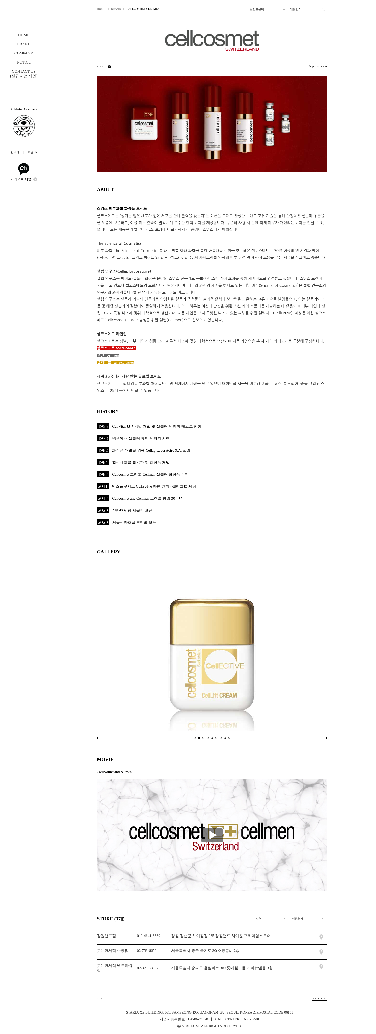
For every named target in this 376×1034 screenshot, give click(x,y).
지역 (258, 918)
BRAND (23, 44)
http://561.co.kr (318, 66)
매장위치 (321, 937)
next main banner (326, 738)
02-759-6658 (146, 951)
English (32, 152)
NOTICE (24, 62)
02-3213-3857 (147, 968)
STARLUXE (24, 17)
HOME (23, 35)
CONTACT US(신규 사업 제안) (24, 73)
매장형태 (298, 918)
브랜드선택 (257, 9)
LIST (319, 998)
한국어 (15, 152)
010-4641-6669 (148, 936)
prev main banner (97, 738)
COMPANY (23, 53)
